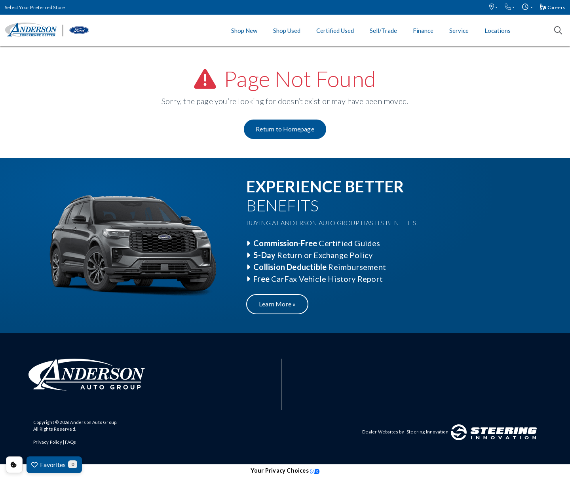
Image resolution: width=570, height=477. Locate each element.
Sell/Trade (383, 30)
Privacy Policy (47, 442)
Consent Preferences (14, 464)
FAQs (70, 442)
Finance (423, 30)
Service (459, 30)
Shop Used (286, 30)
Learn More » (277, 304)
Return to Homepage (285, 129)
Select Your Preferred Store (35, 7)
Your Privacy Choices (285, 470)
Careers (552, 7)
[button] (493, 7)
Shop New (244, 30)
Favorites (54, 464)
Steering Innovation (427, 431)
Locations (497, 30)
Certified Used (335, 30)
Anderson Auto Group (93, 422)
